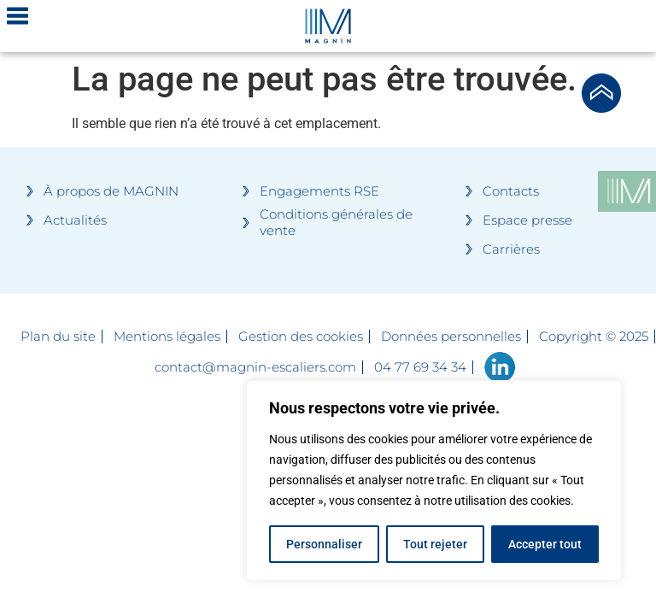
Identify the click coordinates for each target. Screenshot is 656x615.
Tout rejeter (435, 544)
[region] (434, 481)
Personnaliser (324, 544)
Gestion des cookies (300, 336)
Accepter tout (545, 544)
